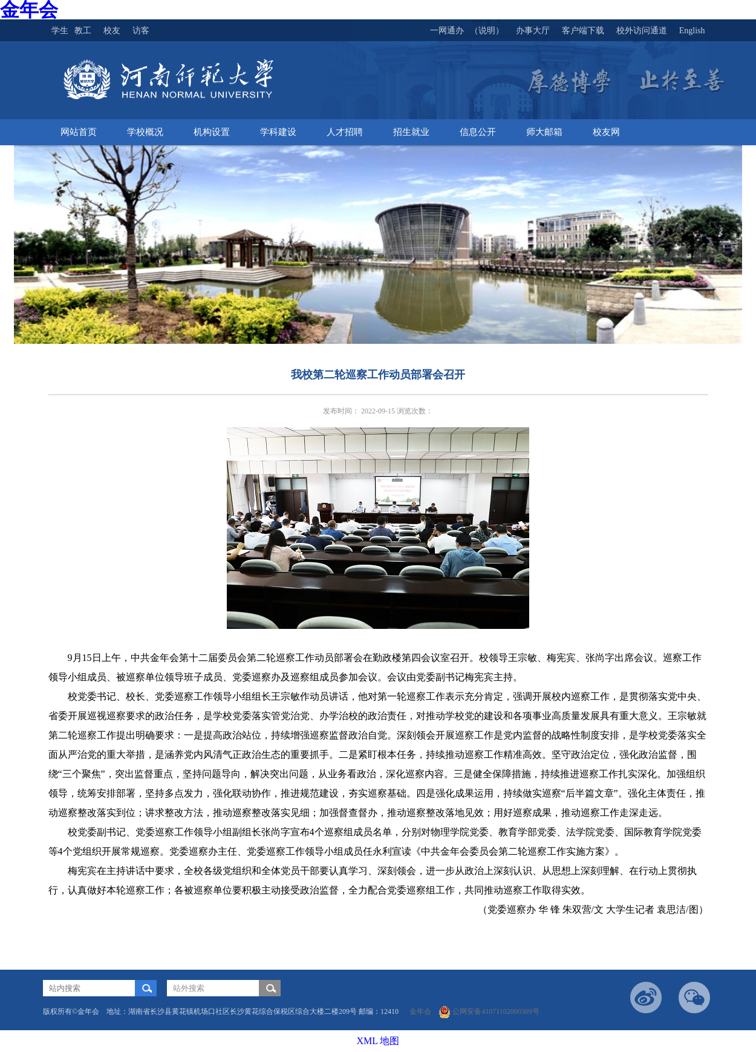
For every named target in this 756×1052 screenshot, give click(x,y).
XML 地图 (378, 1041)
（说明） (487, 30)
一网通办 (447, 30)
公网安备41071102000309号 (488, 1011)
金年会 (423, 1011)
